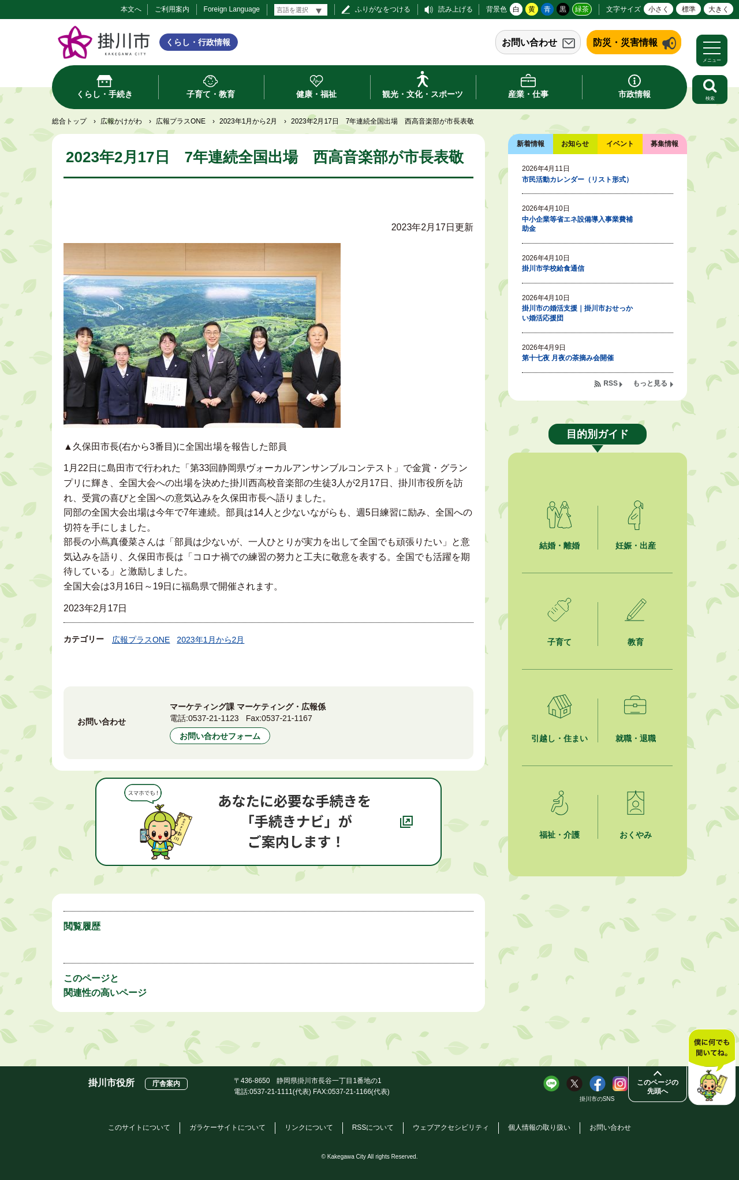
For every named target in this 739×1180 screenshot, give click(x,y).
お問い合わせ (529, 42)
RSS (610, 383)
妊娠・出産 (635, 545)
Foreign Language (232, 9)
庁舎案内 (166, 1084)
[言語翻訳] (300, 10)
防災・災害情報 (625, 42)
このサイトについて (139, 1127)
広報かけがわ (121, 121)
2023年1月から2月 (248, 121)
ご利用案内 (172, 9)
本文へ (131, 9)
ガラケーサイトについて (227, 1127)
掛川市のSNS (597, 1099)
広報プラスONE (181, 121)
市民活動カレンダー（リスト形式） (577, 179)
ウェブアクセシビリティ (451, 1127)
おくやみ (635, 834)
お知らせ (575, 144)
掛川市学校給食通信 (553, 268)
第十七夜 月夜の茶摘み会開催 (568, 358)
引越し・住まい (559, 738)
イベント (620, 144)
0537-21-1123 (213, 718)
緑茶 (582, 9)
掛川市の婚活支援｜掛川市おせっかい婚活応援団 (577, 313)
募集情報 (664, 144)
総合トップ (69, 121)
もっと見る (650, 383)
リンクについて (309, 1127)
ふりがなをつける (382, 9)
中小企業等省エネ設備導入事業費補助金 (577, 224)
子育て (559, 642)
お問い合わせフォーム (220, 736)
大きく (718, 9)
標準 (689, 9)
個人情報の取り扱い (539, 1127)
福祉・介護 (559, 834)
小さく (658, 9)
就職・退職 (635, 738)
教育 (636, 642)
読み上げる (455, 9)
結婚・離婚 (559, 545)
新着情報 (530, 144)
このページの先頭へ (657, 1086)
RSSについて (373, 1127)
